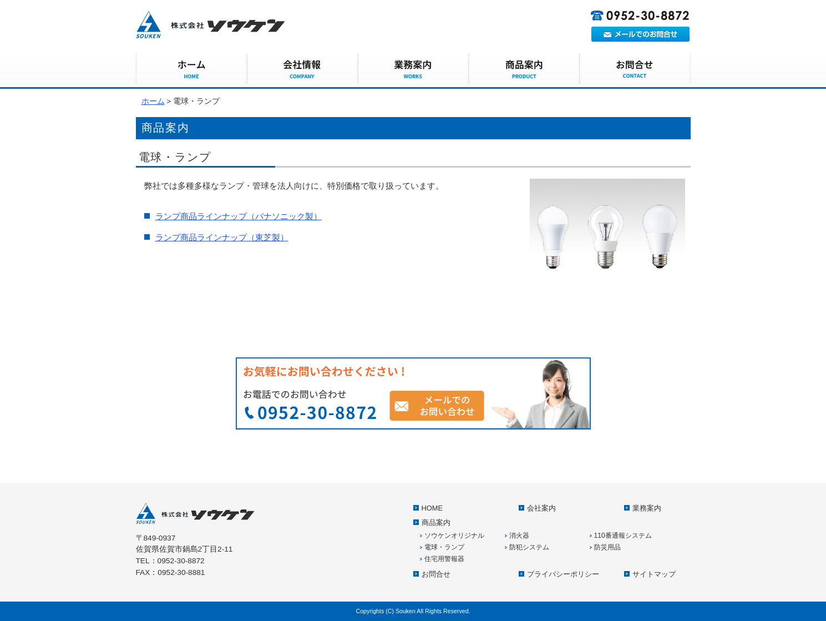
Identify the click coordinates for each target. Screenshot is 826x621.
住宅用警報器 (444, 559)
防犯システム (529, 547)
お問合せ (635, 69)
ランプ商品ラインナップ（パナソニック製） (238, 216)
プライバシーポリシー (563, 574)
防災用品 (607, 547)
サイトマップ (654, 574)
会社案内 (302, 69)
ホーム (153, 101)
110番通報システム (623, 535)
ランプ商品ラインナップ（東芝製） (221, 237)
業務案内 (413, 69)
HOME (191, 69)
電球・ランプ (444, 547)
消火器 (519, 535)
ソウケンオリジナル (454, 535)
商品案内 (524, 69)
